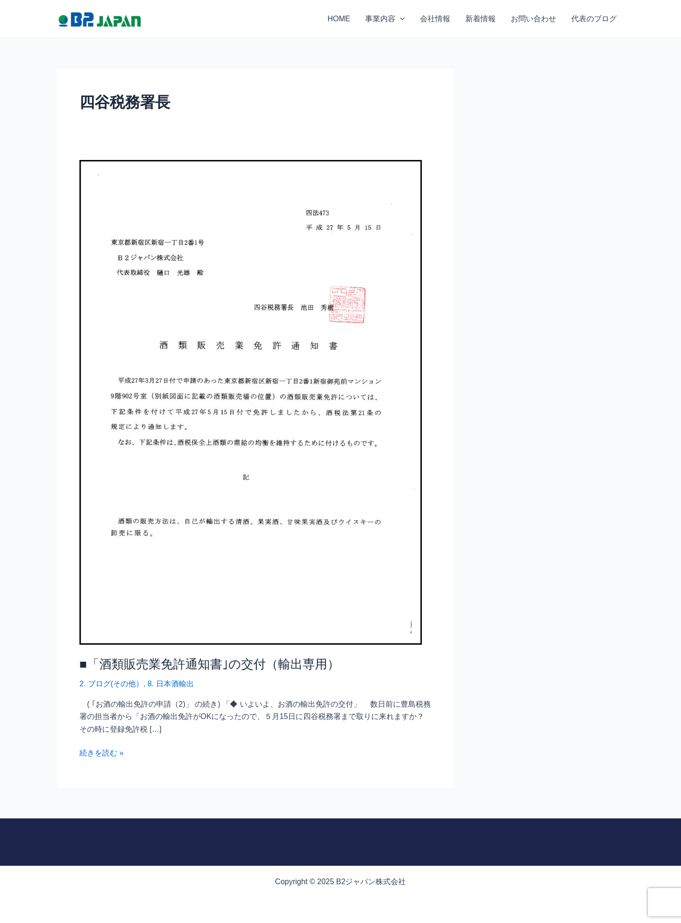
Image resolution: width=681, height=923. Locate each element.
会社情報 (435, 19)
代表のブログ (594, 19)
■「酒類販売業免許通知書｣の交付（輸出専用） (209, 663)
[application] (400, 19)
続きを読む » (101, 752)
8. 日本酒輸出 (171, 684)
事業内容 (385, 19)
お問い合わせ (533, 19)
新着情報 (480, 19)
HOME (338, 19)
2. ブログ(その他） (111, 684)
